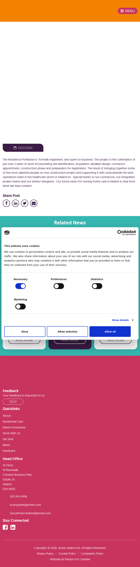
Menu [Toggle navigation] (127, 11)
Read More (24, 340)
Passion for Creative (77, 559)
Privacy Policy (45, 553)
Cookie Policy (67, 553)
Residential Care (13, 421)
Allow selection (70, 321)
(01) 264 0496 (18, 496)
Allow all (114, 321)
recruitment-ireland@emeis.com (30, 513)
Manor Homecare (14, 427)
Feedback (9, 451)
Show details (120, 309)
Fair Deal (8, 439)
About (7, 415)
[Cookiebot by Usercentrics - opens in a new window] (120, 243)
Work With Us (11, 433)
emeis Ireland (15, 11)
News (13, 75)
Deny (25, 321)
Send (13, 402)
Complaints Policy (92, 553)
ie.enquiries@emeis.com (25, 505)
